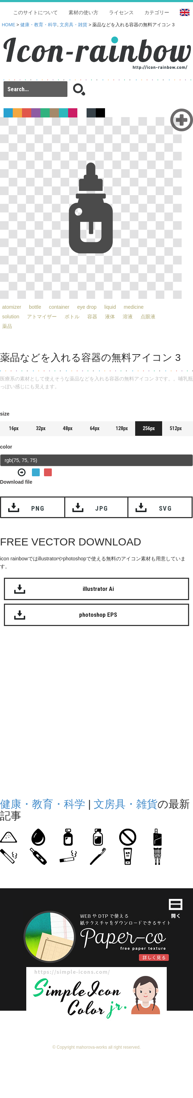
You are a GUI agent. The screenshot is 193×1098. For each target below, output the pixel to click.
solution (10, 316)
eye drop (86, 307)
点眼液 (147, 316)
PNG (37, 508)
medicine (134, 307)
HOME (8, 24)
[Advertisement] (70, 710)
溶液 (128, 316)
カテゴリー (156, 12)
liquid (110, 307)
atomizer (11, 307)
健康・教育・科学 (38, 24)
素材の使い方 (83, 12)
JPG (101, 508)
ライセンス (121, 12)
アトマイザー (42, 316)
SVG (165, 508)
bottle (35, 307)
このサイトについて (35, 12)
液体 (110, 316)
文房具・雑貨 (73, 24)
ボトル (72, 316)
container (59, 307)
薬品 (7, 326)
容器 (92, 316)
